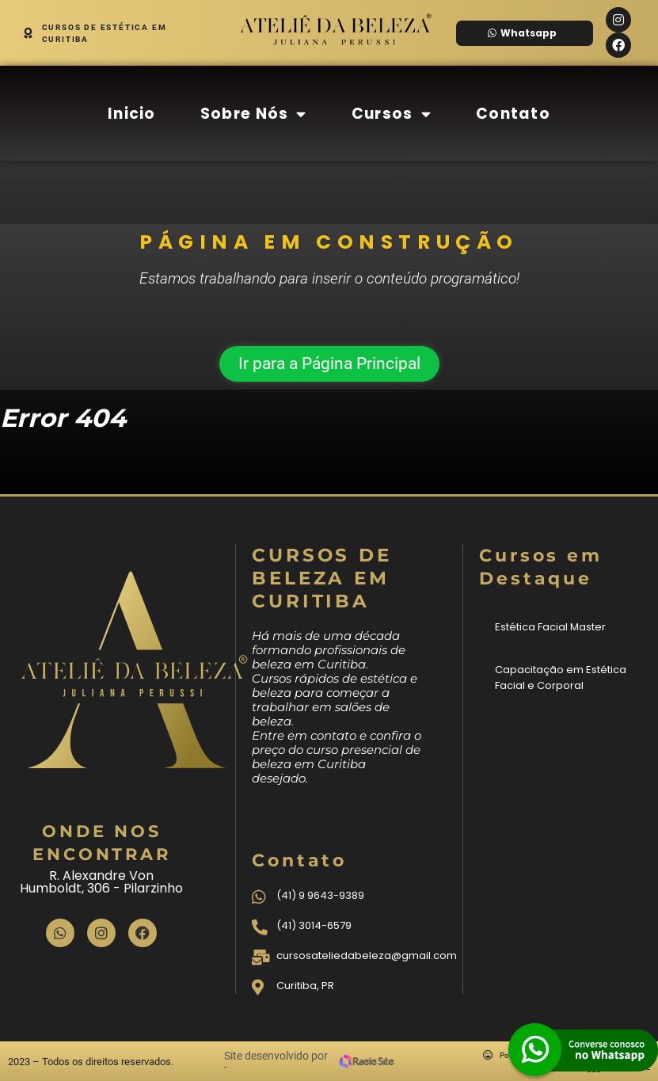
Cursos (392, 113)
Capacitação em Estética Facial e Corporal (560, 677)
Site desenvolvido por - (276, 1061)
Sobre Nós (253, 113)
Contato (513, 113)
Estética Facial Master (550, 626)
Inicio (132, 113)
